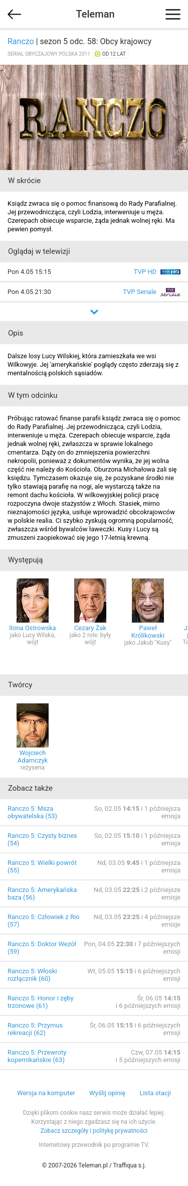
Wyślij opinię (107, 1093)
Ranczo (21, 41)
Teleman (95, 14)
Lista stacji (155, 1093)
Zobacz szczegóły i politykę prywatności (94, 1130)
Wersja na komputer (46, 1093)
